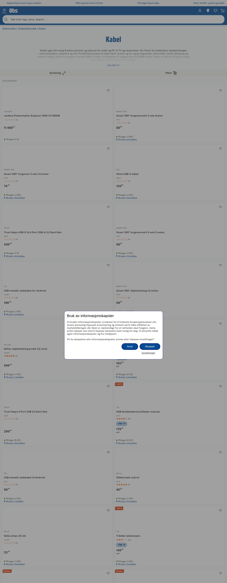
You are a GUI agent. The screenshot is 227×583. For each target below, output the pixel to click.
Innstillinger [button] (148, 352)
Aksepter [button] (150, 346)
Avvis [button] (130, 346)
